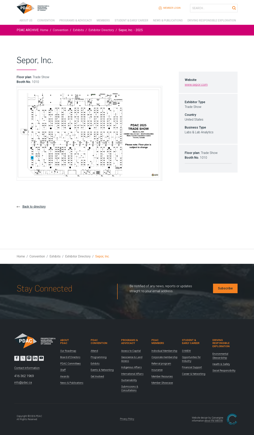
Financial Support (192, 367)
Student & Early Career (131, 19)
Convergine (217, 417)
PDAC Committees (70, 363)
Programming (99, 357)
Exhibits (78, 30)
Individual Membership (164, 350)
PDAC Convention (99, 342)
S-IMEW (186, 350)
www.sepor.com (196, 84)
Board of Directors (70, 357)
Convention (43, 19)
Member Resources (162, 376)
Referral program (161, 363)
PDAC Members (157, 342)
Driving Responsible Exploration (213, 19)
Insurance (157, 369)
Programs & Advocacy (74, 19)
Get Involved (97, 376)
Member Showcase (162, 382)
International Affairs (132, 373)
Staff (63, 369)
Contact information (27, 368)
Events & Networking (102, 369)
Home (44, 30)
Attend (94, 350)
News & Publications (169, 19)
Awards (64, 376)
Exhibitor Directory (101, 30)
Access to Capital (131, 350)
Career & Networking (193, 373)
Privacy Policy (127, 419)
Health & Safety (221, 364)
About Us (23, 19)
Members (102, 19)
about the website (214, 420)
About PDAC (64, 342)
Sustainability (129, 380)
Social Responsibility (223, 370)
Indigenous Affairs (131, 367)
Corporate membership (164, 357)
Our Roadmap (68, 350)
